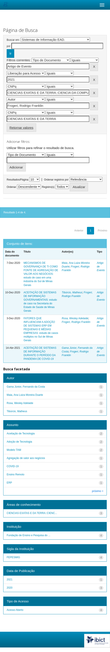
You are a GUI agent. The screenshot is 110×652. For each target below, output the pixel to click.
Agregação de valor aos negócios (26, 458)
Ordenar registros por (56, 179)
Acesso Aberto (15, 609)
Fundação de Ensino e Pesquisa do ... (28, 535)
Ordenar (11, 187)
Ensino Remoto (15, 474)
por (8, 46)
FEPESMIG (13, 557)
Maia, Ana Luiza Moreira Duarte (25, 394)
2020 (9, 587)
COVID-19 (13, 466)
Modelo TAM (14, 449)
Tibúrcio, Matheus (72, 292)
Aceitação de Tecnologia (21, 433)
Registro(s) (48, 187)
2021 (9, 579)
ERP (9, 482)
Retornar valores (21, 127)
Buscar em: (13, 39)
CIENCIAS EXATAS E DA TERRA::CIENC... (32, 513)
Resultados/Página (17, 179)
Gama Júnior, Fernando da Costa (26, 386)
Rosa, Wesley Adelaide (75, 318)
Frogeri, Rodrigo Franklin (76, 322)
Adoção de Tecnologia (19, 441)
